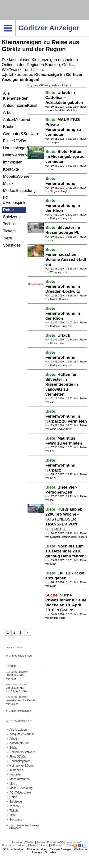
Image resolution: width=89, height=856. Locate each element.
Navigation (15, 21)
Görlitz (68, 64)
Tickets (9, 231)
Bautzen (52, 64)
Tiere (7, 238)
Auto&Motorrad (14, 119)
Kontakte (11, 169)
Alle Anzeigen (18, 729)
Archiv (33, 845)
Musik (8, 183)
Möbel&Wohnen (14, 176)
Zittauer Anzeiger (37, 849)
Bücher (9, 126)
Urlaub (63, 335)
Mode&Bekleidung (14, 190)
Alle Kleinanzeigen (14, 96)
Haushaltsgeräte (14, 148)
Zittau (38, 69)
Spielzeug (12, 217)
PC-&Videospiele (14, 200)
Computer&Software (14, 134)
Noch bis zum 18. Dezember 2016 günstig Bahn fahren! (65, 551)
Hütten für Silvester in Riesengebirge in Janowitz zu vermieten (61, 384)
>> (27, 632)
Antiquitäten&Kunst (14, 105)
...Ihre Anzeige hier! (20, 655)
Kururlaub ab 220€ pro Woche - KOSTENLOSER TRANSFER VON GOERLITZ (64, 519)
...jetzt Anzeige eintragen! (24, 825)
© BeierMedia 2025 (62, 845)
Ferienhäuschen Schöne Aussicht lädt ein (65, 259)
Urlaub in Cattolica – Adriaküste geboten (64, 97)
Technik (10, 224)
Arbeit (8, 112)
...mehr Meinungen (20, 711)
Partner (41, 842)
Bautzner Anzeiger (60, 849)
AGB (61, 842)
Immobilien (13, 162)
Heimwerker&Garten (14, 155)
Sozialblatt (51, 852)
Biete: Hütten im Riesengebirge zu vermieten (64, 156)
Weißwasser (13, 69)
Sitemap (43, 845)
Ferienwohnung (60, 183)
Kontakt (51, 842)
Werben (29, 842)
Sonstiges (12, 245)
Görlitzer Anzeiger (13, 849)
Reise (8, 209)
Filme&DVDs (14, 141)
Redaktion (17, 842)
